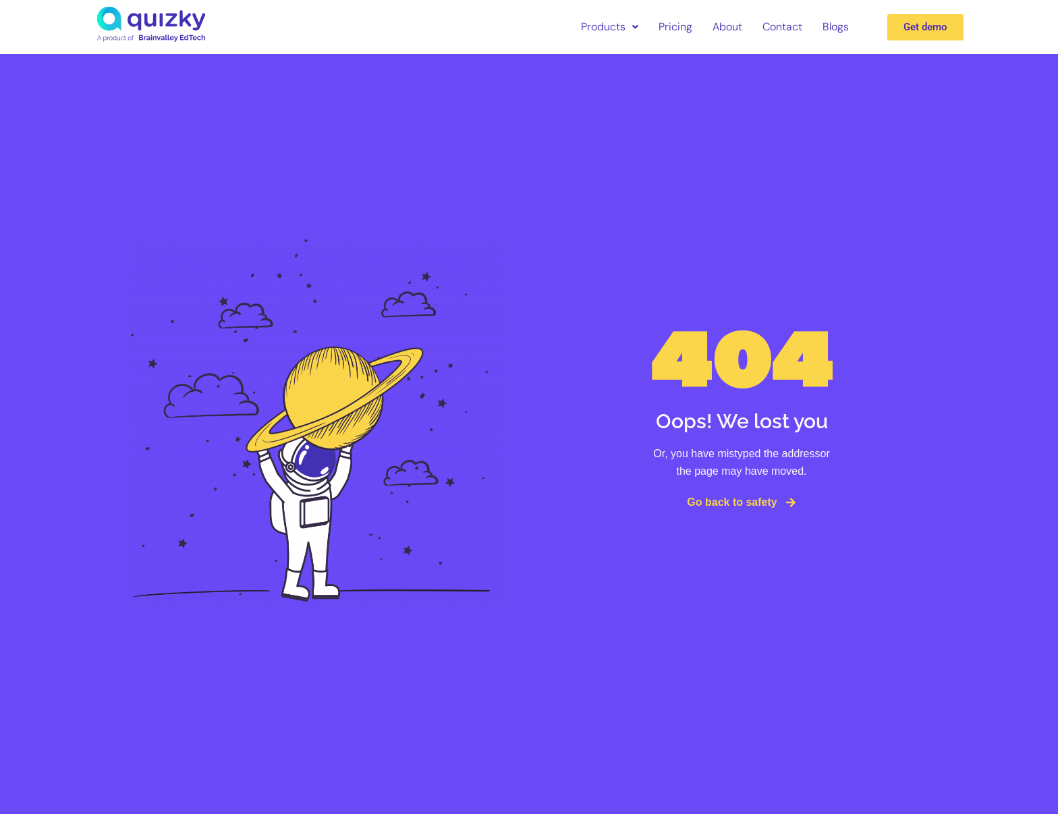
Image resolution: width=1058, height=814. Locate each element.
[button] (609, 26)
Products (609, 27)
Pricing (675, 27)
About (727, 27)
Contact (782, 27)
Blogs (836, 27)
